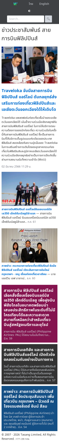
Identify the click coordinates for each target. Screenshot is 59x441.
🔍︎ (48, 19)
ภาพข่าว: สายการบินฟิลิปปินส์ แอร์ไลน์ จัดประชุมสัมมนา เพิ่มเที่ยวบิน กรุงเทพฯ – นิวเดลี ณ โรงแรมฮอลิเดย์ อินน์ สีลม (29, 399)
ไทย (31, 4)
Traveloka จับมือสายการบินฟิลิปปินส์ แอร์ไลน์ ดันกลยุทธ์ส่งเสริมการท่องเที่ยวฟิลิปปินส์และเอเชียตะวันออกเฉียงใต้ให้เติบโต (29, 100)
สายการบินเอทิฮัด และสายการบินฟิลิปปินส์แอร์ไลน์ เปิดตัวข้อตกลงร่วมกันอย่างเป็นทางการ (29, 355)
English (44, 4)
